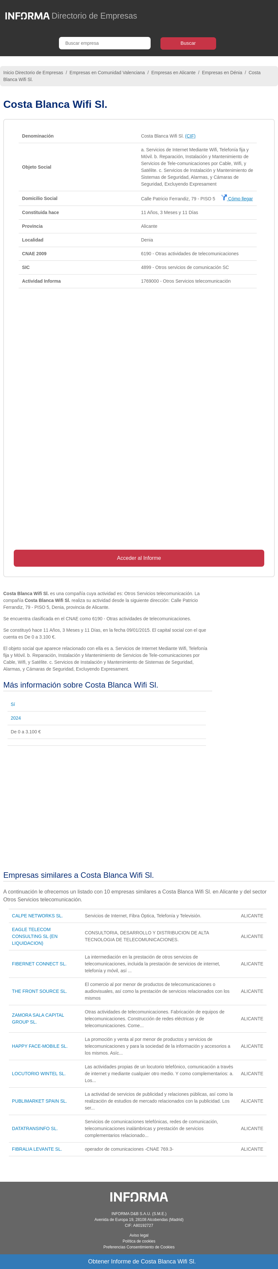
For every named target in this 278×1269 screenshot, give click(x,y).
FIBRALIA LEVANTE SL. (37, 1149)
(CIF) (190, 136)
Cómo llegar (237, 198)
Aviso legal (139, 1235)
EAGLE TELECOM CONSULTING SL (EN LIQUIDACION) (35, 936)
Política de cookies (138, 1241)
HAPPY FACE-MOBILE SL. (40, 1046)
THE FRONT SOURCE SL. (39, 991)
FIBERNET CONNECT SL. (39, 963)
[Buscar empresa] (105, 43)
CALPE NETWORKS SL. (37, 915)
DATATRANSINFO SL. (35, 1128)
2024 (16, 718)
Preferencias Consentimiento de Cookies (139, 1247)
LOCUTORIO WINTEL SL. (39, 1073)
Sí (13, 704)
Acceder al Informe (139, 558)
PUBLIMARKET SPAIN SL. (39, 1101)
